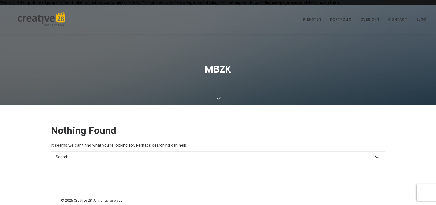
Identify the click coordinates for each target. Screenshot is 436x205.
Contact (397, 19)
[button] (377, 156)
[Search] (218, 156)
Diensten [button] (312, 19)
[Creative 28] (33, 19)
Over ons (370, 19)
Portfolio (340, 19)
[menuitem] (314, 19)
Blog (421, 19)
